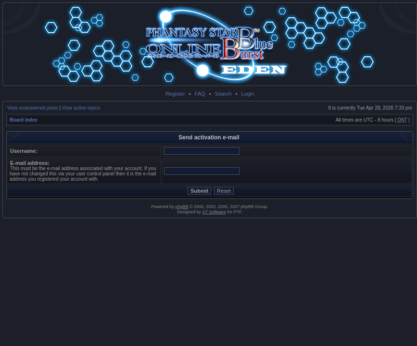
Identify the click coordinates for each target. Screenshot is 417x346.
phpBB (181, 206)
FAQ (200, 94)
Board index (24, 120)
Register (175, 94)
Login (247, 94)
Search (223, 94)
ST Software (214, 212)
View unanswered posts (32, 108)
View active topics (81, 108)
